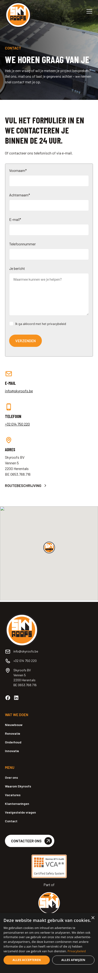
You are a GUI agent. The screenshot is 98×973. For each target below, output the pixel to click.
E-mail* (15, 219)
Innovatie (12, 751)
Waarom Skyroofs (18, 786)
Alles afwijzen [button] (73, 960)
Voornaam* (18, 170)
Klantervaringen (17, 804)
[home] (22, 9)
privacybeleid (56, 324)
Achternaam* (19, 195)
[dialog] (49, 943)
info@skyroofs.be (19, 391)
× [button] (92, 918)
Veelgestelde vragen (20, 812)
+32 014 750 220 (17, 424)
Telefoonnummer (22, 244)
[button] (88, 11)
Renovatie (12, 733)
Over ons (11, 777)
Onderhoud (13, 742)
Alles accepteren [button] (26, 960)
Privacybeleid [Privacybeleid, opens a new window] (77, 951)
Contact (11, 821)
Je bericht (17, 268)
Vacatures (12, 795)
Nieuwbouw (14, 725)
